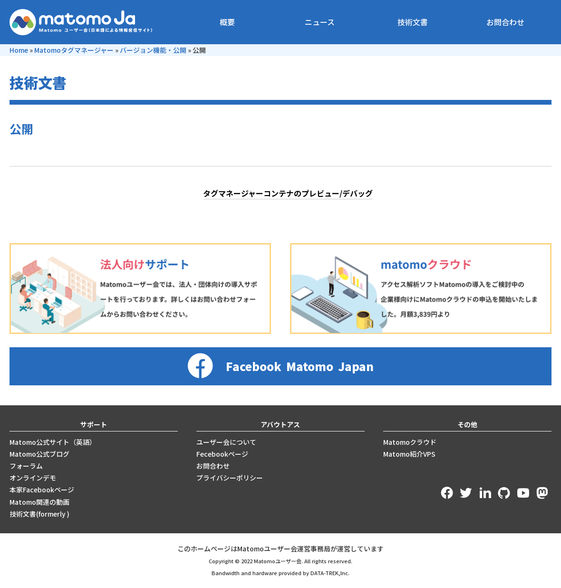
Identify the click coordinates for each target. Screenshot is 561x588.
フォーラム (26, 465)
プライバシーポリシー (229, 477)
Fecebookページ (222, 454)
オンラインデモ (33, 477)
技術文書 (412, 22)
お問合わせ (505, 22)
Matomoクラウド (409, 442)
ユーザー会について (226, 442)
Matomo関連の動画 (39, 502)
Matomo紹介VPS (409, 454)
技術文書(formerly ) (39, 514)
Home (19, 50)
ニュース (320, 22)
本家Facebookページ (42, 489)
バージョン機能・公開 (153, 50)
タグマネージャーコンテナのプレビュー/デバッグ (288, 193)
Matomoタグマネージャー (74, 50)
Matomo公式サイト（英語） (53, 442)
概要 (227, 22)
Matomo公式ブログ (39, 454)
